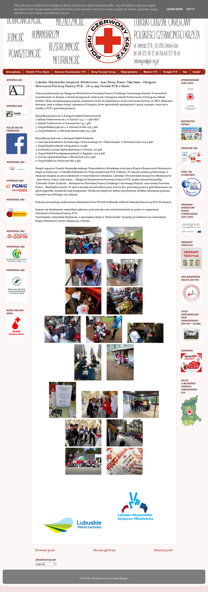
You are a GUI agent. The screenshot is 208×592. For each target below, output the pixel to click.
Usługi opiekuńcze (129, 71)
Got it (190, 9)
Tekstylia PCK (170, 71)
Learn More (174, 9)
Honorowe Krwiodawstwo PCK (70, 71)
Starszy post (163, 550)
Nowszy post (45, 550)
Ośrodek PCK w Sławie (37, 71)
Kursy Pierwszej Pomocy (103, 71)
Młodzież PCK (150, 71)
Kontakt (196, 71)
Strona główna (13, 71)
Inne (185, 71)
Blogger (124, 578)
